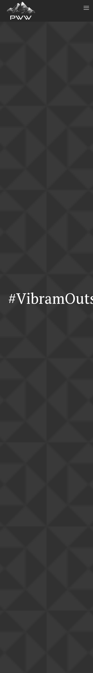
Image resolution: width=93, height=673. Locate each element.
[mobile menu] (86, 7)
